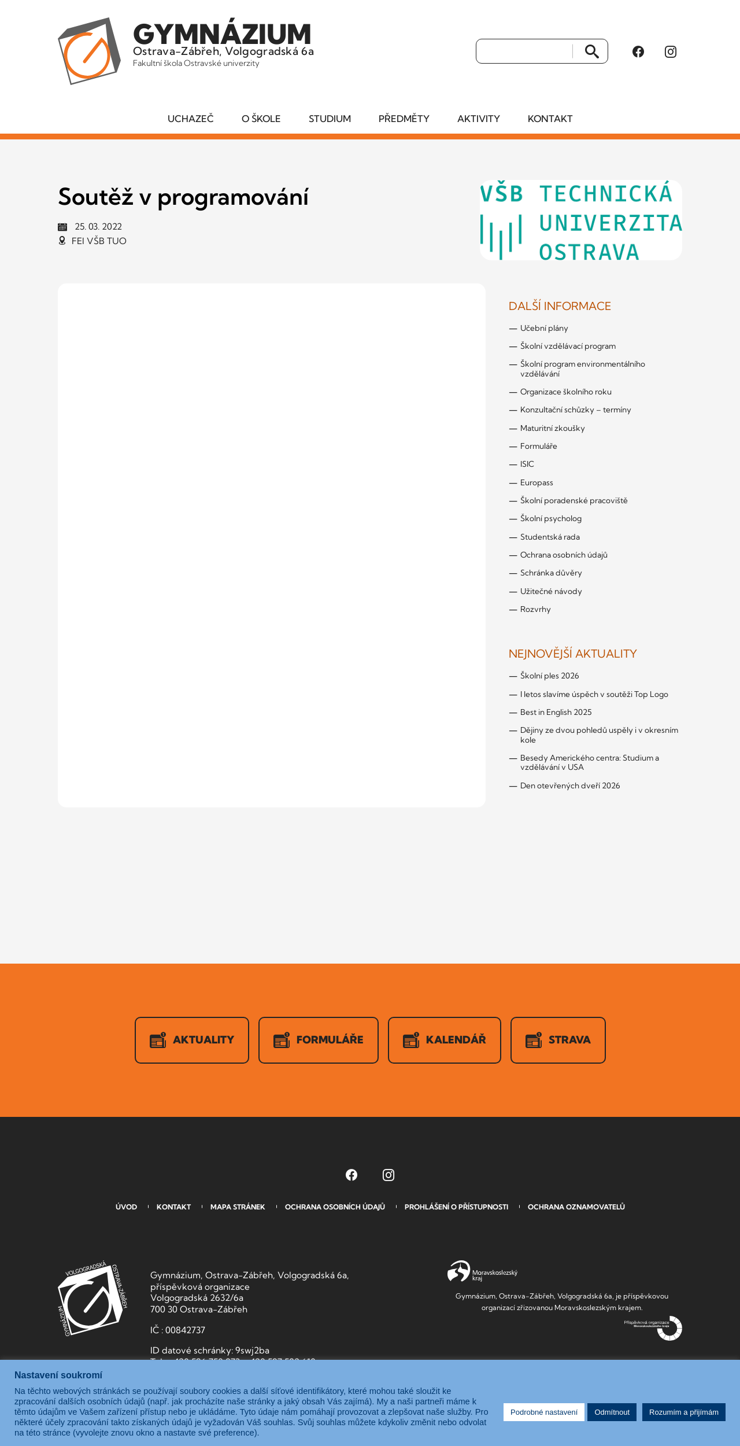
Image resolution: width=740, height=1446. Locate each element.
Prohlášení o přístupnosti (456, 1206)
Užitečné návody (551, 591)
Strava (558, 1040)
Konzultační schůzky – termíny (575, 409)
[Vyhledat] (524, 51)
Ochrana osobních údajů (564, 554)
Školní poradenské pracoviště (574, 500)
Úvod (126, 1206)
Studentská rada (550, 536)
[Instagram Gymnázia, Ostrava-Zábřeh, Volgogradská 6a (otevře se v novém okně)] (670, 51)
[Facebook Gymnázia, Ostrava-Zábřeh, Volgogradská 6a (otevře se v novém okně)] (638, 51)
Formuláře (538, 446)
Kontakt (550, 118)
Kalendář (444, 1040)
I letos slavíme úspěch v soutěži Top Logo (594, 694)
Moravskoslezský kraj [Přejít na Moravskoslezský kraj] (482, 1271)
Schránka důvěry (551, 572)
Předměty (404, 118)
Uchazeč (191, 118)
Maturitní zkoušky (552, 428)
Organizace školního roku (566, 391)
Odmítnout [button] (612, 1412)
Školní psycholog (551, 518)
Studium (330, 118)
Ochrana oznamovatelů (576, 1206)
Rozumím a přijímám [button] (684, 1412)
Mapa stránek (237, 1206)
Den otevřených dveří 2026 (570, 785)
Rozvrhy (535, 609)
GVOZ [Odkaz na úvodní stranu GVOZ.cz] (92, 1298)
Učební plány (544, 328)
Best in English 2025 (555, 712)
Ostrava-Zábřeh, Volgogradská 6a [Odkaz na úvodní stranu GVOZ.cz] (223, 42)
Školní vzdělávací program (568, 346)
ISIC (527, 464)
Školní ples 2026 (549, 675)
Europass (536, 482)
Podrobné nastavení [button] (544, 1412)
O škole (261, 118)
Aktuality (192, 1040)
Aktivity (478, 118)
